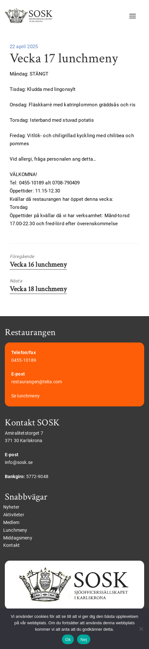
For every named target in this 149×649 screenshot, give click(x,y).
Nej (83, 639)
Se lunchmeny (25, 395)
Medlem (11, 522)
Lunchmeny (15, 530)
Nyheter (11, 507)
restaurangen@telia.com (36, 381)
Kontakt (11, 545)
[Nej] (141, 629)
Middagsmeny (17, 537)
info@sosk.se (19, 462)
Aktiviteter (13, 514)
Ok (68, 639)
